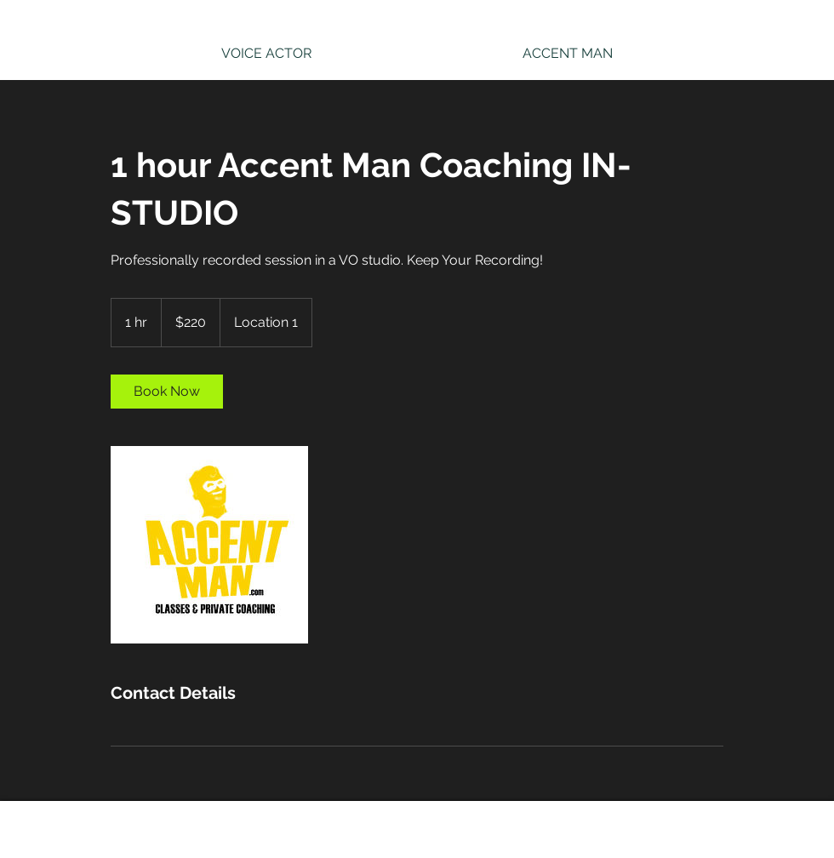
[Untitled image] (209, 545)
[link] (167, 392)
